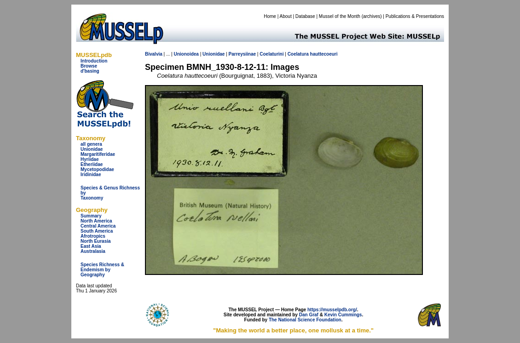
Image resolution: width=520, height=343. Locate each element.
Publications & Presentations (415, 16)
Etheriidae (92, 164)
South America (97, 231)
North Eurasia (96, 241)
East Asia (91, 246)
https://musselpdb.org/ (332, 309)
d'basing (90, 71)
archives (371, 16)
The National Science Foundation (305, 319)
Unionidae (92, 149)
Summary (91, 215)
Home (270, 16)
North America (96, 220)
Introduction (94, 60)
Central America (98, 226)
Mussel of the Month (339, 16)
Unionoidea (185, 54)
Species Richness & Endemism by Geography (102, 269)
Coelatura (298, 54)
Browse (89, 66)
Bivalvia (153, 54)
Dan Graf (308, 314)
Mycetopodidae (97, 169)
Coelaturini (271, 54)
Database (305, 16)
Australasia (93, 251)
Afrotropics (93, 236)
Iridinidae (91, 174)
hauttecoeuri (324, 54)
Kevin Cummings (343, 314)
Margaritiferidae (98, 154)
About (286, 16)
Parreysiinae (242, 54)
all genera (91, 144)
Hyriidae (89, 159)
